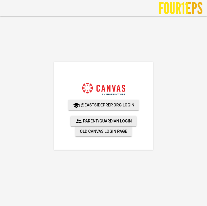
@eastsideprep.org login (103, 105)
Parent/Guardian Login (103, 121)
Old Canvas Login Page (103, 131)
